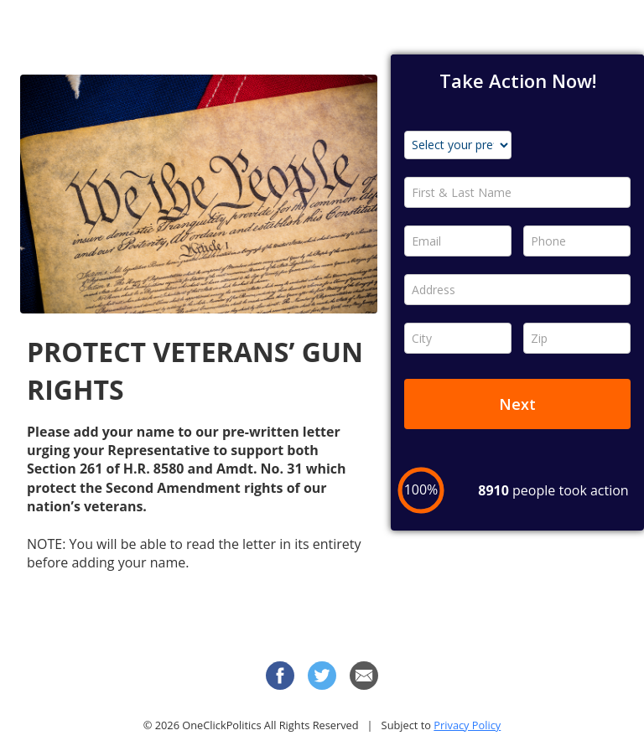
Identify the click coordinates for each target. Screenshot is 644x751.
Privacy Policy (467, 725)
